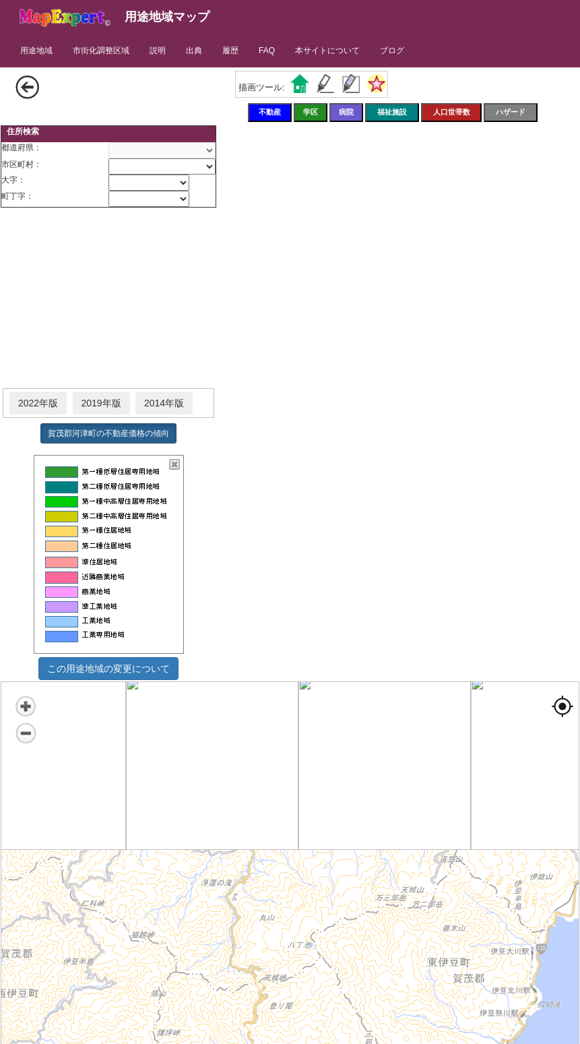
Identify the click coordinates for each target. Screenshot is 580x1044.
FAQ (267, 50)
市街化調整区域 (101, 50)
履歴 (230, 50)
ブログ (392, 50)
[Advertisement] (108, 298)
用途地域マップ (167, 17)
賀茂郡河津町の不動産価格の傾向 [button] (108, 433)
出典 (194, 50)
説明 (158, 50)
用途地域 (36, 50)
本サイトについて (327, 50)
